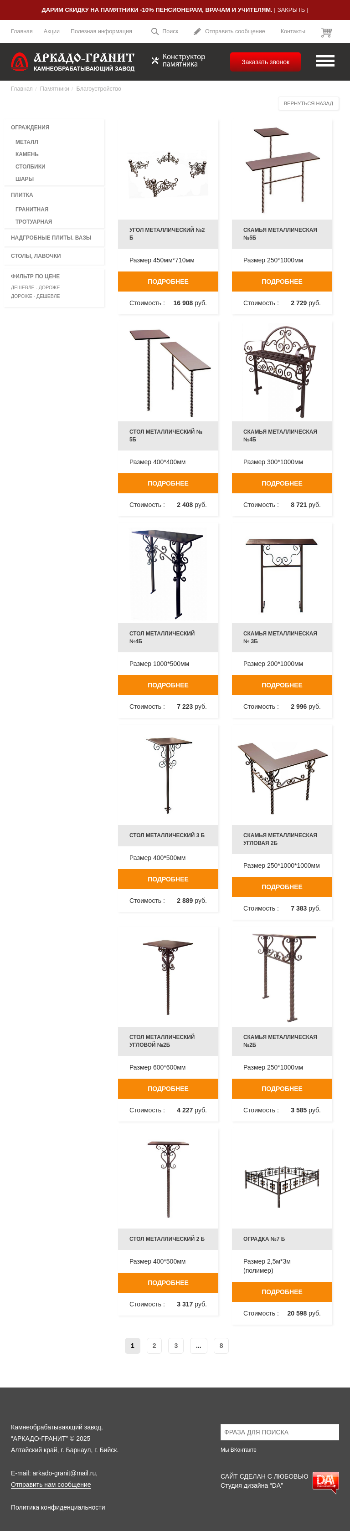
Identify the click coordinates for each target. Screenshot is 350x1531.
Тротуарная (33, 222)
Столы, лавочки (36, 256)
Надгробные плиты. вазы (51, 238)
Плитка (22, 195)
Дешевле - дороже (35, 287)
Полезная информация (101, 31)
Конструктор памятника (178, 61)
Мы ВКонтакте (239, 1450)
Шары (24, 179)
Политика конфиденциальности (58, 1507)
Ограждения (30, 127)
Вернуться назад (308, 103)
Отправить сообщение (229, 32)
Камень (27, 154)
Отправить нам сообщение (51, 1484)
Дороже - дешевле (35, 296)
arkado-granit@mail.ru (64, 1473)
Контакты (293, 31)
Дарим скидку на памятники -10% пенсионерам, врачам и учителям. (156, 9)
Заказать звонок (265, 62)
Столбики (30, 167)
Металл (26, 142)
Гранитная (31, 209)
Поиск (164, 32)
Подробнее (168, 281)
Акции (52, 31)
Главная (22, 31)
